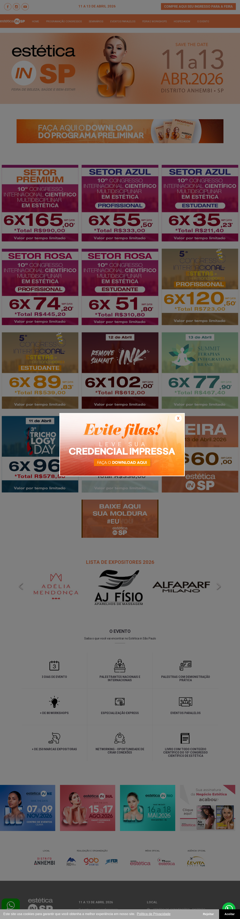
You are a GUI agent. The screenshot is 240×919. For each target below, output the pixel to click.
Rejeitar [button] (208, 914)
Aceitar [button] (229, 914)
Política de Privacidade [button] (153, 914)
